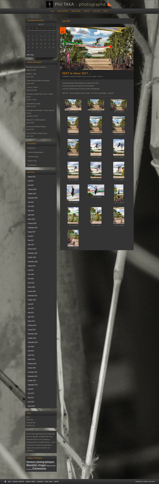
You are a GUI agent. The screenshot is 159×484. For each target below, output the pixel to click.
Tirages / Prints (75, 11)
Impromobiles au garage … (34, 104)
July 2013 (31, 389)
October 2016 (32, 257)
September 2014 (33, 342)
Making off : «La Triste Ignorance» (36, 120)
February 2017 (32, 249)
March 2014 (31, 359)
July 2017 (31, 236)
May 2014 (31, 351)
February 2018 (32, 223)
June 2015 (31, 308)
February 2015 (32, 325)
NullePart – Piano (31, 74)
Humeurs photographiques (35, 152)
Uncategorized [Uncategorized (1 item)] (29, 469)
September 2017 (33, 228)
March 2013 (31, 406)
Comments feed (30, 423)
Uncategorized (32, 165)
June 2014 (31, 347)
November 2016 (32, 253)
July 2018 (31, 202)
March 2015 (31, 321)
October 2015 (32, 300)
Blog (52, 11)
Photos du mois (32, 161)
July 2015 (31, 304)
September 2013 (33, 385)
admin (94, 76)
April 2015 (31, 317)
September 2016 (33, 262)
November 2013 (32, 376)
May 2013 (31, 397)
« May (28, 55)
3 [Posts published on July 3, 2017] (28, 36)
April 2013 (31, 402)
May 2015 (31, 313)
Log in (28, 417)
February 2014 (32, 364)
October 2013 (32, 380)
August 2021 (31, 177)
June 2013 (31, 393)
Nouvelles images (76, 76)
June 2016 (31, 274)
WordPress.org (30, 425)
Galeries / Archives (62, 11)
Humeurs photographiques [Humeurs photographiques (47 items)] (40, 462)
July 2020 (31, 185)
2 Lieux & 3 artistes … (32, 87)
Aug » (32, 55)
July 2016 (31, 270)
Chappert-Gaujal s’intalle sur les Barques (38, 80)
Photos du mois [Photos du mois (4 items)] (50, 465)
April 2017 (31, 245)
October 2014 (32, 338)
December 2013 (32, 372)
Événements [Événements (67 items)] (39, 468)
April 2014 (31, 355)
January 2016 (32, 291)
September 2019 (33, 198)
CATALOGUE (87, 11)
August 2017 (31, 232)
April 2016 (31, 283)
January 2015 (32, 330)
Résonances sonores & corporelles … (36, 67)
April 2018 (31, 215)
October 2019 (32, 194)
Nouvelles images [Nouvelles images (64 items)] (36, 465)
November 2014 (32, 334)
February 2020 (32, 189)
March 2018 (31, 219)
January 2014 (32, 368)
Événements (66, 76)
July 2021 (31, 181)
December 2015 (32, 296)
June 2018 (31, 206)
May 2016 (31, 279)
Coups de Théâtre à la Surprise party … (37, 133)
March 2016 (31, 287)
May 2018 (31, 211)
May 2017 (31, 240)
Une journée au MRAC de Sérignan (36, 126)
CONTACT (105, 11)
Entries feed (29, 420)
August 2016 (31, 266)
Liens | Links (96, 11)
